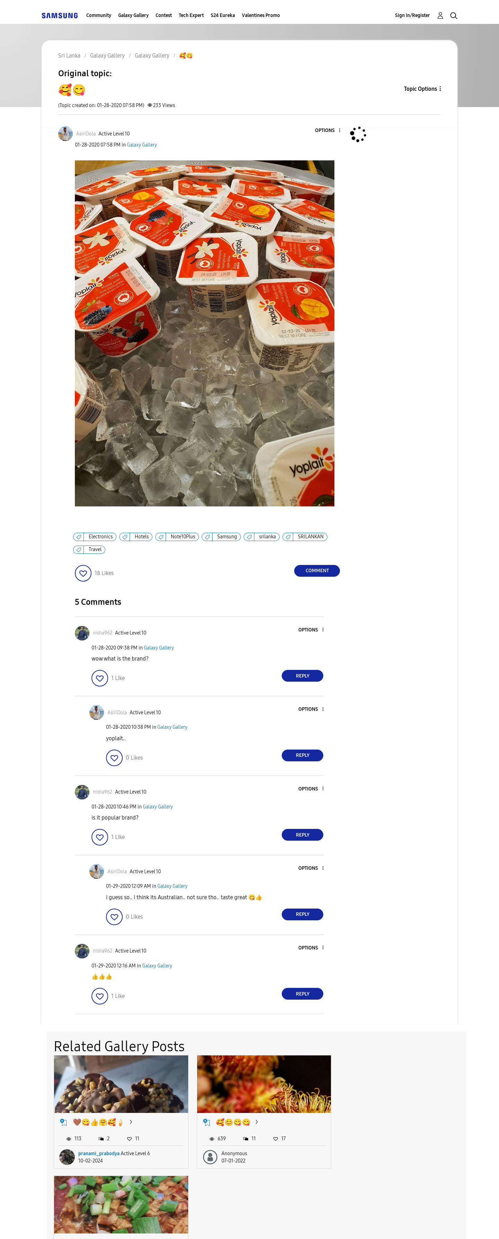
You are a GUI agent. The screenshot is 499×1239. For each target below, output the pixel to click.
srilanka (267, 537)
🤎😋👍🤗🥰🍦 (99, 1121)
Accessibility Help (80, 1225)
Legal (277, 1225)
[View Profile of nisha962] (102, 633)
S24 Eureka (223, 15)
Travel (95, 549)
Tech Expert (191, 15)
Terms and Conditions (162, 1225)
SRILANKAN (311, 537)
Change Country (332, 1225)
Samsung (227, 537)
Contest (164, 15)
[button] (328, 130)
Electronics (101, 537)
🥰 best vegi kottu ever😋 (395, 1121)
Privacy (231, 1225)
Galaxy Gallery (133, 15)
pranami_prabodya (99, 1153)
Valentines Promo (261, 15)
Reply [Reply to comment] (302, 676)
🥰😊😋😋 (231, 1121)
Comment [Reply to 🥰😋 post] (317, 571)
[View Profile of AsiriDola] (86, 134)
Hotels (142, 537)
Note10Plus (183, 537)
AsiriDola (371, 1153)
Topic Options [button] (420, 89)
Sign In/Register (412, 15)
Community (98, 15)
